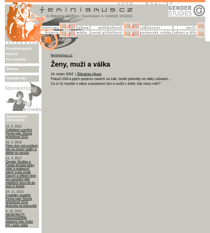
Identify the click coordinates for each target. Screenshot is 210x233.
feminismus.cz (62, 55)
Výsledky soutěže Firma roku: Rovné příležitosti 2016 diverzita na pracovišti (21, 200)
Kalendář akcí (16, 78)
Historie (12, 54)
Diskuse (12, 69)
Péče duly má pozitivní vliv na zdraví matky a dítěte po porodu (22, 149)
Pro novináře (16, 59)
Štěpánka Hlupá (89, 74)
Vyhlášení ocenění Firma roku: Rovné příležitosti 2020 (19, 133)
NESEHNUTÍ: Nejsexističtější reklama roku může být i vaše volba (19, 220)
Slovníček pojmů (18, 48)
